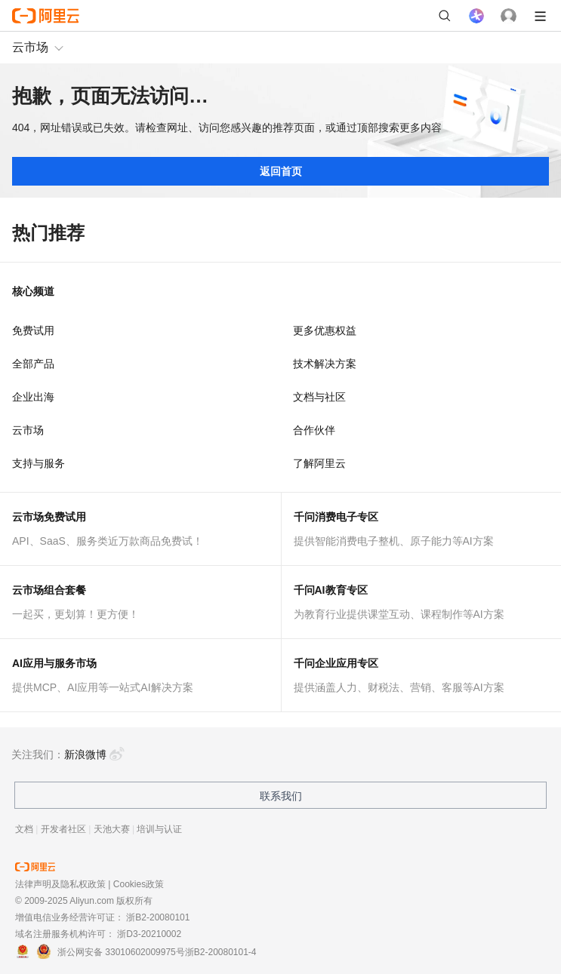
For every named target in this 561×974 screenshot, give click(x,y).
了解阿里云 (319, 463)
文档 (24, 829)
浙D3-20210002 (149, 934)
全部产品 (33, 364)
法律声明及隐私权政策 (60, 884)
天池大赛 (112, 829)
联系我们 (281, 796)
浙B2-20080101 (158, 917)
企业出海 (33, 397)
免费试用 (33, 330)
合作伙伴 (314, 430)
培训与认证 (159, 829)
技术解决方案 (324, 364)
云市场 (30, 47)
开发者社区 (63, 829)
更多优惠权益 (324, 330)
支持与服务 (38, 463)
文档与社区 (319, 397)
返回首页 (281, 171)
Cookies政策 (138, 884)
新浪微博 (94, 754)
